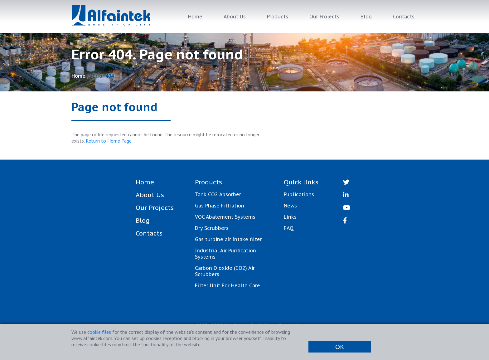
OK (339, 347)
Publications (299, 194)
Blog (366, 16)
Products (277, 16)
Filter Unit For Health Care (227, 285)
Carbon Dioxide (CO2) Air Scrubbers (225, 271)
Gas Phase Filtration (219, 205)
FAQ (289, 228)
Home (195, 16)
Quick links (301, 182)
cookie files (99, 332)
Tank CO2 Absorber (218, 194)
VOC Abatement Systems (225, 217)
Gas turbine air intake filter (228, 239)
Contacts (403, 16)
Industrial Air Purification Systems (225, 253)
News (290, 205)
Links (290, 217)
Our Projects (324, 16)
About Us (235, 16)
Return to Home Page (109, 141)
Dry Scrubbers (212, 228)
